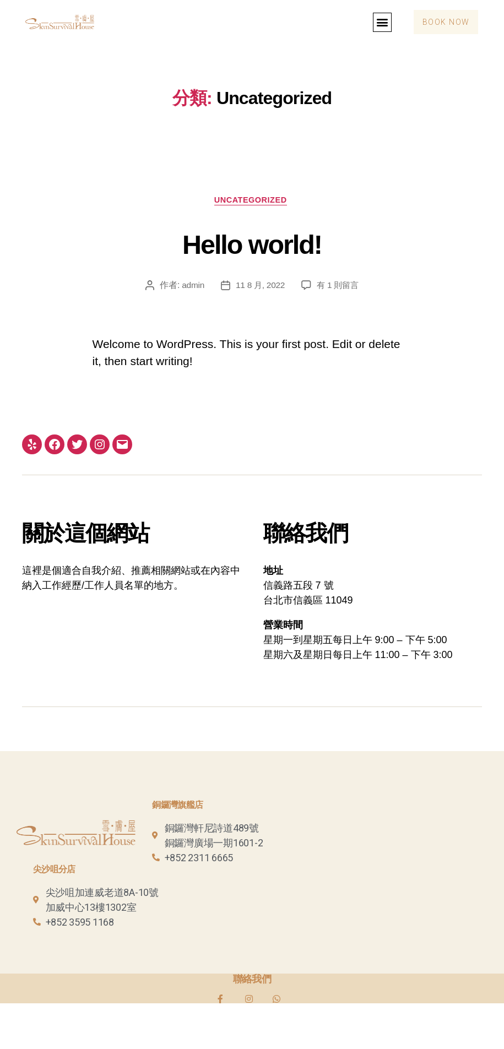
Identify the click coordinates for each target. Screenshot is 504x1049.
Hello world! (252, 243)
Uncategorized (252, 200)
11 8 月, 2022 (259, 286)
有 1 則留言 (339, 286)
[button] (377, 22)
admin (190, 286)
